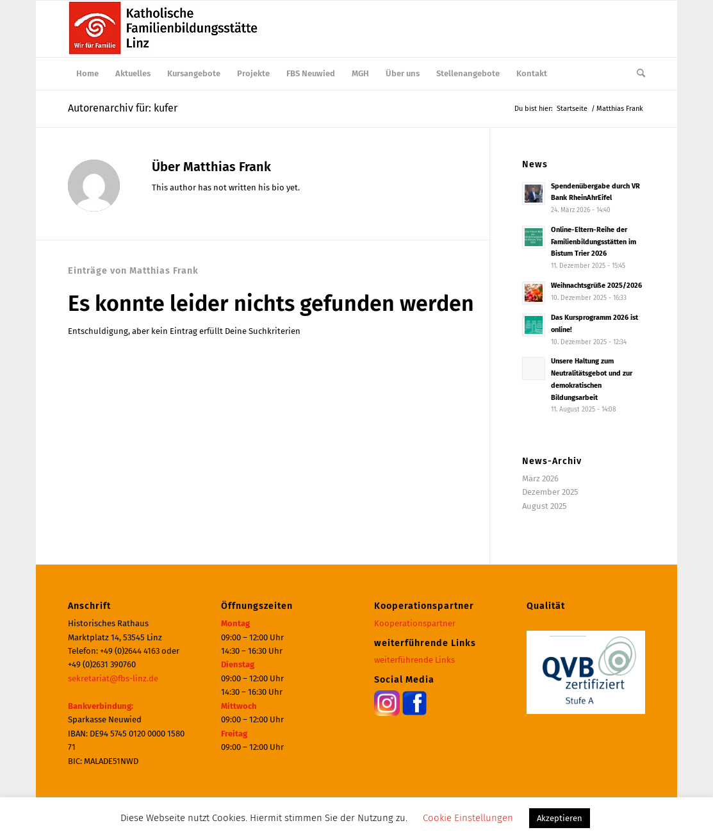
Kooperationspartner (414, 623)
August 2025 (544, 506)
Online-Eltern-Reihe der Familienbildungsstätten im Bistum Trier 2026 (593, 242)
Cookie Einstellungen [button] (468, 818)
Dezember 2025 (550, 492)
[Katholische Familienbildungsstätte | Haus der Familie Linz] (164, 29)
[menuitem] (87, 74)
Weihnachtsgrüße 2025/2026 (596, 285)
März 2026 (540, 478)
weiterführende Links (414, 660)
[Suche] (636, 74)
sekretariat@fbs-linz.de (113, 678)
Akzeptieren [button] (559, 818)
